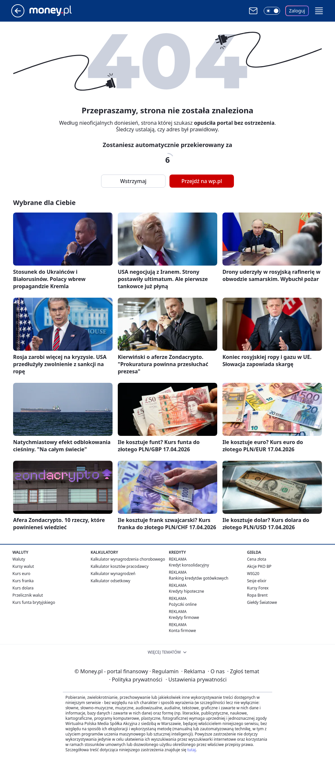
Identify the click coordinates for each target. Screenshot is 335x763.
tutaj (191, 750)
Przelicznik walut (27, 595)
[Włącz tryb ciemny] (272, 11)
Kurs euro (21, 573)
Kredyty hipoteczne (186, 591)
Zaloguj (297, 11)
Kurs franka (23, 581)
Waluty (18, 559)
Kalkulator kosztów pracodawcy (120, 566)
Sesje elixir (256, 581)
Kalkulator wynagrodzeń (113, 573)
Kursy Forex (258, 588)
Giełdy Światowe (262, 602)
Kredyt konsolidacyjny (189, 565)
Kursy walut (23, 566)
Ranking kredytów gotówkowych (198, 578)
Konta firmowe (182, 630)
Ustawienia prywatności (196, 679)
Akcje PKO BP (259, 566)
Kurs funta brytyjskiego (33, 602)
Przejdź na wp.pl (201, 181)
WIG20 (253, 573)
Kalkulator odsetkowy (110, 581)
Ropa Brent (257, 595)
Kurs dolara (23, 588)
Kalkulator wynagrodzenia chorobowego (128, 559)
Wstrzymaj (133, 181)
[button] (319, 11)
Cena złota (256, 559)
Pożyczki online (183, 604)
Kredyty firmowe (184, 617)
